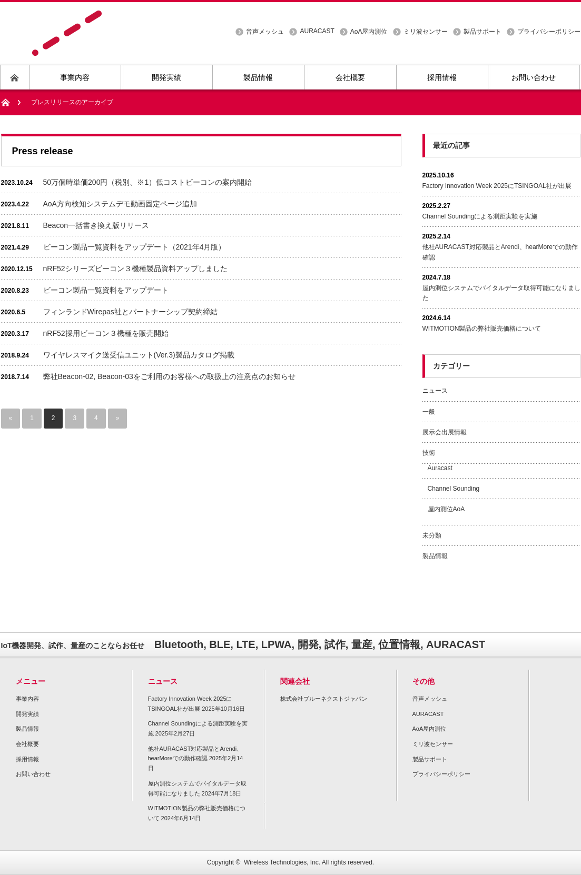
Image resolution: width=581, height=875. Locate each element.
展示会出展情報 (444, 432)
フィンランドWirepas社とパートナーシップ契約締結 (130, 311)
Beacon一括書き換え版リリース (96, 225)
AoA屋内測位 (369, 31)
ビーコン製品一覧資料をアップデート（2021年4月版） (134, 247)
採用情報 (27, 759)
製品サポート (482, 31)
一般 (428, 411)
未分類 (431, 535)
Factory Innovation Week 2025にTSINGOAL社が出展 (497, 186)
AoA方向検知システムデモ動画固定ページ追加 (120, 204)
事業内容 (27, 698)
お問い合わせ (33, 774)
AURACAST (317, 31)
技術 (428, 452)
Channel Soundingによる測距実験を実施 (480, 216)
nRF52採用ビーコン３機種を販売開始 (106, 333)
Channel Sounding (454, 488)
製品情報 (435, 556)
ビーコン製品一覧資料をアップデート (106, 290)
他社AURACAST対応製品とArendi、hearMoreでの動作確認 (500, 252)
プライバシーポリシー (548, 31)
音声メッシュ (265, 31)
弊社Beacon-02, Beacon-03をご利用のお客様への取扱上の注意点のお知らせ (169, 376)
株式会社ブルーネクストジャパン (323, 698)
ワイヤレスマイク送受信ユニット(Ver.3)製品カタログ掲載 (138, 355)
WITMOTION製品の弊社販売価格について (481, 328)
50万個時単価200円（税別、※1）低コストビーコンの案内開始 (147, 182)
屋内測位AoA (446, 509)
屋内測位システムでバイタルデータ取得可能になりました (501, 293)
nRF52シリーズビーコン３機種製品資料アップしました (135, 268)
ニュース (435, 390)
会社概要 (27, 744)
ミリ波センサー (425, 31)
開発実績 (27, 714)
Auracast (440, 468)
